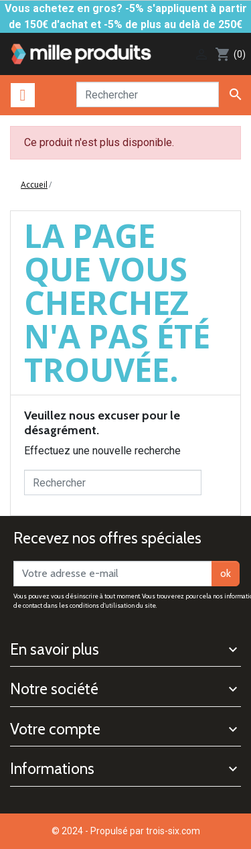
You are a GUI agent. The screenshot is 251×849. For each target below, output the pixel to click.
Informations (52, 768)
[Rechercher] (147, 94)
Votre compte (55, 729)
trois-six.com (173, 831)
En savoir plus (54, 649)
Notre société (54, 688)
